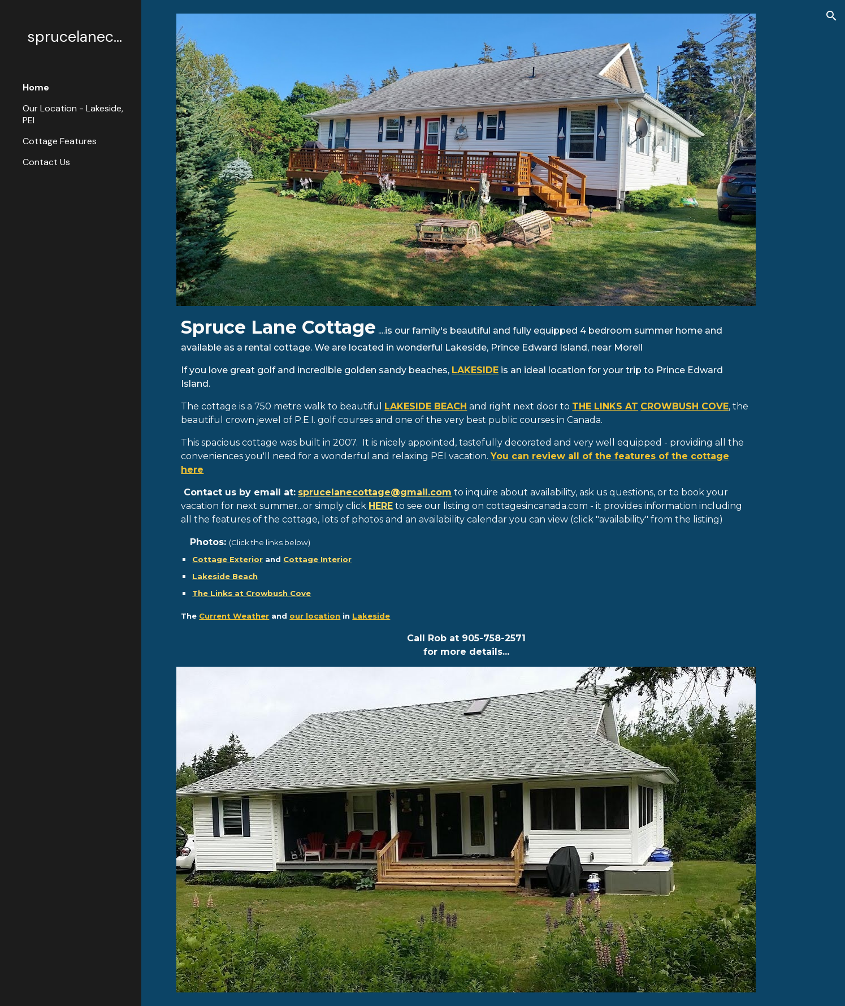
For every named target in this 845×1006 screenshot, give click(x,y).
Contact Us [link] (46, 162)
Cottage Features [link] (60, 141)
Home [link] (36, 87)
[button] (831, 15)
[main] (466, 486)
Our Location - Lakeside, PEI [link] (73, 114)
